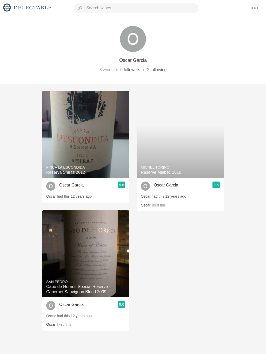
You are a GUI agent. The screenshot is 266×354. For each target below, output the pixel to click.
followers (132, 70)
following (158, 70)
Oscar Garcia (71, 185)
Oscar (51, 324)
